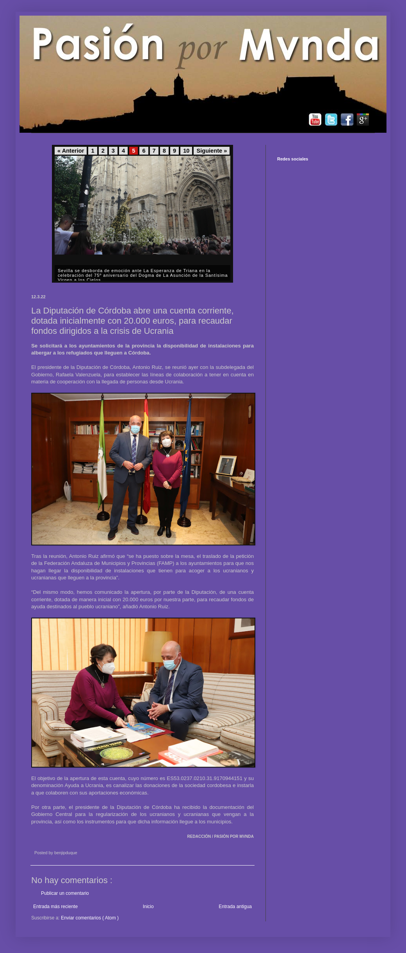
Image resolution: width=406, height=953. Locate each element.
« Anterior (70, 151)
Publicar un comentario (65, 893)
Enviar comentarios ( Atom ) (90, 918)
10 (186, 151)
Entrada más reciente (55, 906)
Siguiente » (211, 151)
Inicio (148, 906)
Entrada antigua (235, 906)
